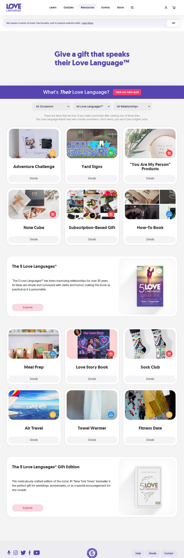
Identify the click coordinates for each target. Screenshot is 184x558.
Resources (87, 7)
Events (105, 7)
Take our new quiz (127, 92)
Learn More (87, 23)
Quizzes (69, 7)
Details (34, 178)
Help (138, 553)
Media (152, 553)
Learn (52, 7)
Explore (28, 307)
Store (120, 7)
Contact (168, 553)
